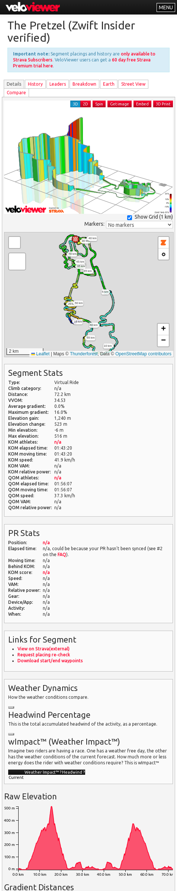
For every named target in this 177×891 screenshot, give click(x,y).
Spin (99, 104)
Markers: (94, 224)
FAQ (62, 554)
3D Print (163, 104)
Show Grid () (150, 217)
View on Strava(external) (43, 648)
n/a (57, 442)
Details (14, 84)
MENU (166, 7)
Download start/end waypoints (50, 660)
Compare (16, 92)
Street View (133, 84)
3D (75, 104)
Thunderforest (84, 353)
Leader (57, 84)
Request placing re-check (43, 654)
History (35, 84)
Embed (142, 104)
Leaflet (40, 353)
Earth (109, 84)
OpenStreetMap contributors (143, 353)
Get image (119, 104)
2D (85, 104)
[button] (75, 239)
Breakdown (84, 84)
